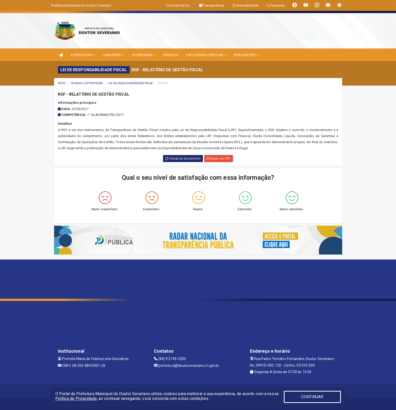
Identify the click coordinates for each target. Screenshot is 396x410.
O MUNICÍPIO (113, 55)
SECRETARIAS (143, 55)
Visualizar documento (183, 158)
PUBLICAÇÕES (246, 55)
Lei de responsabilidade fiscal (130, 83)
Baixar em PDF (219, 158)
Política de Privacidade (76, 398)
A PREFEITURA (83, 55)
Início (62, 83)
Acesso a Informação (87, 83)
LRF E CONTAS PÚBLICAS (206, 55)
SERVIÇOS (171, 55)
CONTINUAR (312, 396)
